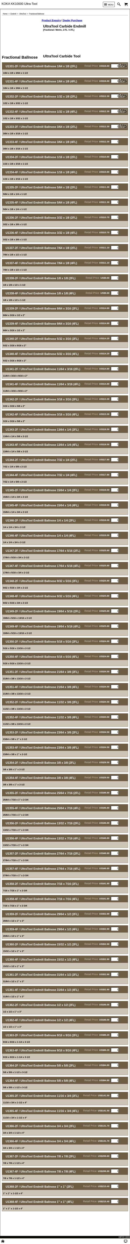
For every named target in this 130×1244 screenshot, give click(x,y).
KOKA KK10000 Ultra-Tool (19, 3)
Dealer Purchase (72, 20)
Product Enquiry (51, 20)
